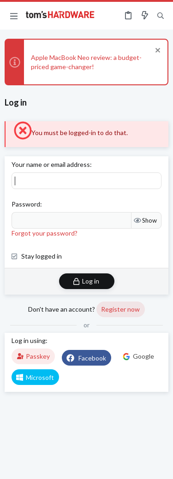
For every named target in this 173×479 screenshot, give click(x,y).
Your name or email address (51, 164)
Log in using (29, 340)
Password (26, 204)
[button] (14, 16)
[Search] (160, 15)
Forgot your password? (45, 233)
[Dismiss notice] (157, 51)
